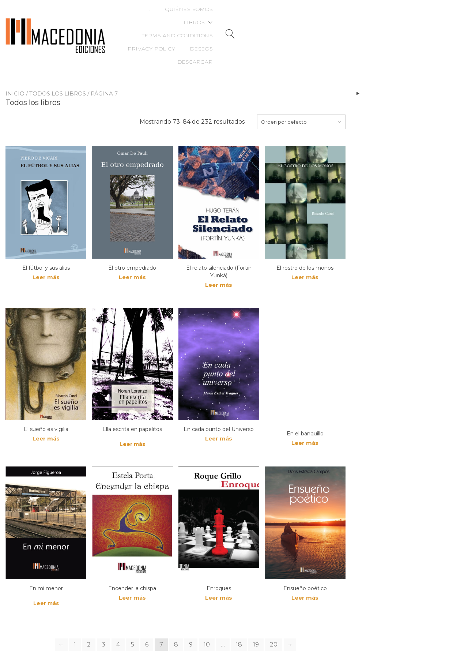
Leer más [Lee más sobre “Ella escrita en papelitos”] (132, 419)
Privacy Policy (370, 16)
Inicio (14, 67)
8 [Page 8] (176, 619)
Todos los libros (57, 67)
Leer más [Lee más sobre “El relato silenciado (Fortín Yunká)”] (218, 259)
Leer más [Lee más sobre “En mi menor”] (46, 578)
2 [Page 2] (89, 619)
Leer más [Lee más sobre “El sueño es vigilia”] (46, 414)
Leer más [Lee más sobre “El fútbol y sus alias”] (46, 252)
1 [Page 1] (75, 619)
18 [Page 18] (239, 619)
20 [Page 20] (274, 619)
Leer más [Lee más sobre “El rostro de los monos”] (305, 252)
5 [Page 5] (132, 619)
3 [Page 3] (103, 619)
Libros (228, 16)
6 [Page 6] (146, 619)
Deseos (420, 16)
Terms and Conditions (296, 16)
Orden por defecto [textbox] (284, 96)
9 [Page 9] (191, 619)
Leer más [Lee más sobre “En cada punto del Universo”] (218, 414)
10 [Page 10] (207, 619)
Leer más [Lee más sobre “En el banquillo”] (305, 419)
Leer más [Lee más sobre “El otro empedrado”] (132, 252)
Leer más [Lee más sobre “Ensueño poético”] (305, 573)
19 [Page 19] (256, 619)
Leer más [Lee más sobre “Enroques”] (218, 573)
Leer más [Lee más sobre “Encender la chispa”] (132, 573)
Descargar (413, 29)
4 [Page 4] (118, 619)
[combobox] (301, 96)
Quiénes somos (179, 16)
